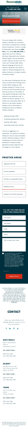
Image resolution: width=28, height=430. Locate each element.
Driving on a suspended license (13, 179)
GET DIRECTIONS (9, 350)
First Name (7, 217)
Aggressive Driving (9, 164)
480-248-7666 (18, 51)
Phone (6, 234)
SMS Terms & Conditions (14, 425)
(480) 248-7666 (8, 354)
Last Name (7, 223)
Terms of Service (14, 265)
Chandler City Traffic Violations (13, 194)
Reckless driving (9, 187)
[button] (14, 31)
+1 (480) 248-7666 (13, 9)
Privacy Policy (15, 301)
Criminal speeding (9, 171)
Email (5, 229)
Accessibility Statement (20, 424)
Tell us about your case (11, 240)
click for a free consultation (11, 21)
